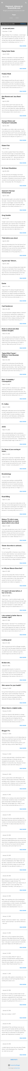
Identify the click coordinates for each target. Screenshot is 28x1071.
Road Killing (6, 497)
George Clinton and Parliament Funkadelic (9, 122)
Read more (23, 46)
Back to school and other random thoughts (10, 330)
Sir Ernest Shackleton (9, 168)
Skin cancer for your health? (11, 685)
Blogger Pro (6, 731)
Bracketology (6, 474)
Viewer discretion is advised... (12, 545)
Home (11, 18)
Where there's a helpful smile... (12, 708)
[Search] (26, 3)
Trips (17, 18)
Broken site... (6, 663)
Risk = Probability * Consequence (8, 380)
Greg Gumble (6, 215)
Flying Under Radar (8, 51)
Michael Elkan (17, 1068)
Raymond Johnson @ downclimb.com (14, 7)
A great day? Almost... (9, 261)
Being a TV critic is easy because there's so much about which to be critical (10, 521)
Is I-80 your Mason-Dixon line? (12, 568)
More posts (14, 1059)
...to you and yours (8, 28)
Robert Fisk (6, 145)
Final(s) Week (6, 74)
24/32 (4, 427)
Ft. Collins (5, 404)
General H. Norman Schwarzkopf (8, 192)
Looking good (6, 640)
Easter (4, 283)
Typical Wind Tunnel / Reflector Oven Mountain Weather (10, 355)
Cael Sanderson (7, 306)
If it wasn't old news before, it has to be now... (12, 592)
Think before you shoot (10, 238)
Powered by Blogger (14, 1065)
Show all (23, 24)
